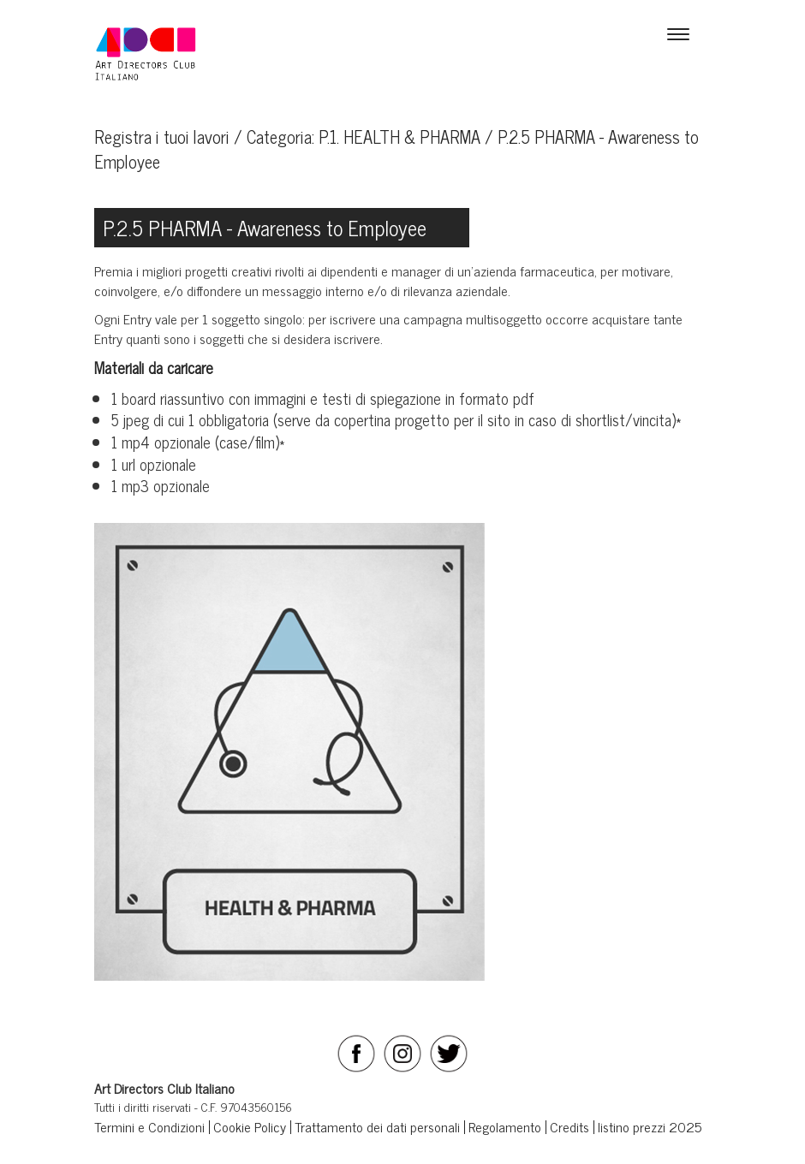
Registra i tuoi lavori (162, 136)
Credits (569, 1126)
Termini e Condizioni (149, 1126)
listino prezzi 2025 (649, 1126)
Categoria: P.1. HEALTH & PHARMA (363, 136)
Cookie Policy (249, 1126)
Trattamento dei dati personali (377, 1126)
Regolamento (504, 1126)
